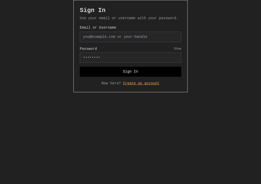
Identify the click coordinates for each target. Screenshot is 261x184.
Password (88, 49)
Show (177, 49)
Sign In (130, 72)
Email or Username (98, 28)
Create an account (141, 83)
